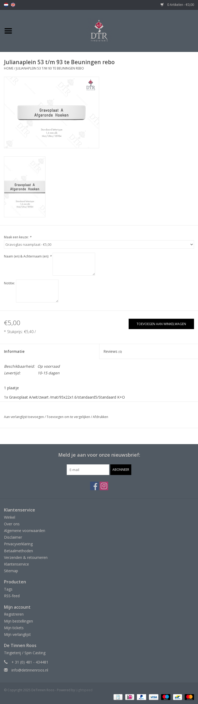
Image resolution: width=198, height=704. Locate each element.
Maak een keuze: (17, 237)
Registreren (14, 614)
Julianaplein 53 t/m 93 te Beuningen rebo (50, 68)
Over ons (12, 523)
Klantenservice (16, 564)
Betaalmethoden (18, 550)
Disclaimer (13, 537)
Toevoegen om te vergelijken (69, 417)
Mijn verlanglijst (17, 634)
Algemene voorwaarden (24, 530)
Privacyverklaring (18, 543)
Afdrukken (100, 417)
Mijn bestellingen (18, 621)
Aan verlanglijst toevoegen (24, 417)
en (13, 5)
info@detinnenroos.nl (29, 670)
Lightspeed (84, 690)
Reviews (112, 351)
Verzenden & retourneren (26, 557)
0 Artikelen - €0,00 (177, 4)
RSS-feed (12, 595)
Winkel (9, 517)
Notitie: (9, 283)
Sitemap (11, 570)
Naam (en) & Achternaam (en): (28, 256)
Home (8, 68)
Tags (8, 589)
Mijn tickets (14, 627)
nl (6, 5)
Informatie (14, 351)
